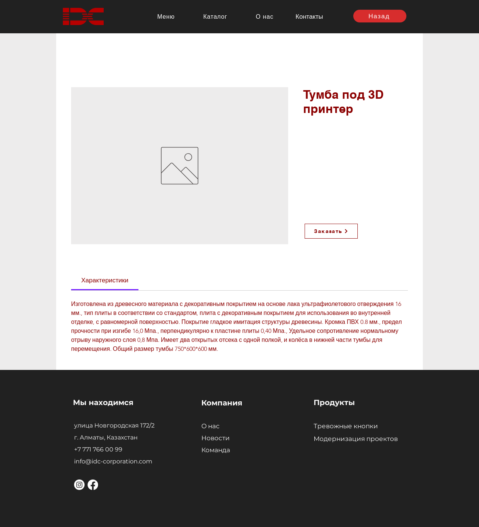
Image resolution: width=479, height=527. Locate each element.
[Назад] (379, 16)
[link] (104, 280)
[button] (165, 16)
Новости (215, 438)
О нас (210, 426)
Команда (215, 450)
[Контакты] (310, 16)
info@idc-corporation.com (113, 461)
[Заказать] (331, 231)
